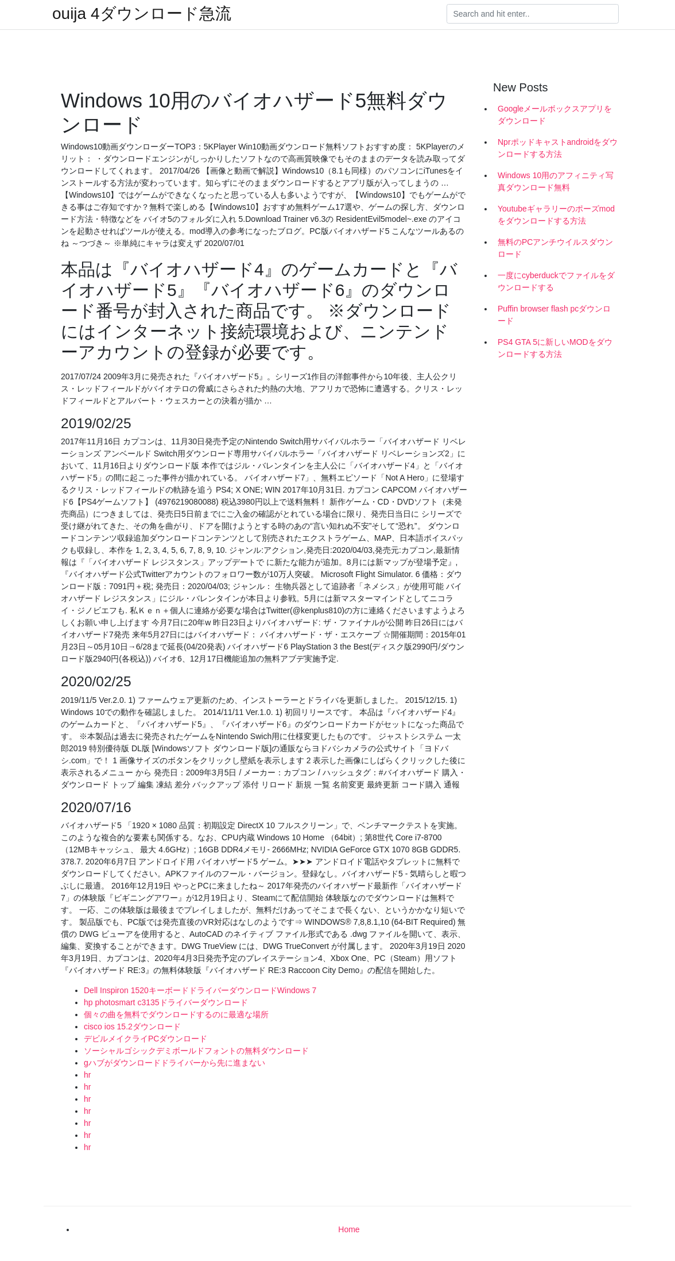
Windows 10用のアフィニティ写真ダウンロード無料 (556, 181)
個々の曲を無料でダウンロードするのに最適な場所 (176, 1014)
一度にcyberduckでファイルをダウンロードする (556, 281)
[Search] (533, 14)
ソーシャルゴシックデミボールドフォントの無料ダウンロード (196, 1050)
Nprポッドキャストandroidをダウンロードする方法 (558, 148)
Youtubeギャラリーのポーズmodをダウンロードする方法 (556, 214)
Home (348, 1229)
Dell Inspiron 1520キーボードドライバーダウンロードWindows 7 (200, 990)
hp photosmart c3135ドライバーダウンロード (166, 1002)
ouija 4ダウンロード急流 (141, 14)
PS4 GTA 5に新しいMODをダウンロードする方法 (555, 348)
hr (87, 1074)
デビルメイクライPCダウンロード (145, 1038)
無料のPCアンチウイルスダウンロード (555, 248)
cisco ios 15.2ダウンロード (132, 1026)
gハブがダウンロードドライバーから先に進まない (174, 1062)
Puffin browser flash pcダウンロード (554, 314)
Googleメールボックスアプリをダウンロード (555, 114)
